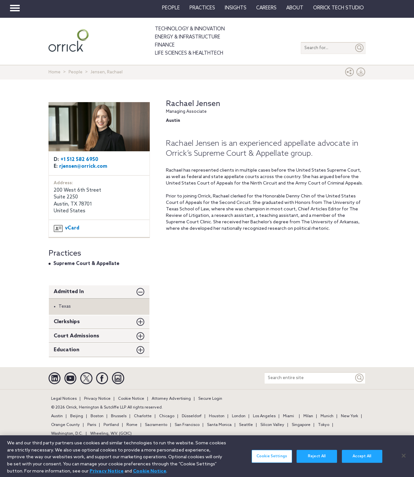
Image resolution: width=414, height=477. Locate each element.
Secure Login (210, 399)
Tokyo (323, 425)
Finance (165, 45)
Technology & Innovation (190, 29)
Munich (327, 416)
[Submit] (359, 48)
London (238, 416)
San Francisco (187, 425)
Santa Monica (219, 425)
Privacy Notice (97, 399)
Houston (216, 416)
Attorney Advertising (171, 399)
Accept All (362, 460)
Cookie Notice (131, 399)
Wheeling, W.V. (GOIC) (111, 433)
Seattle (246, 425)
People (171, 8)
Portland (111, 425)
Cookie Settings (271, 460)
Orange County (65, 425)
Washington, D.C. (67, 433)
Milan (308, 416)
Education (66, 350)
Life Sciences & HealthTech (189, 53)
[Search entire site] (309, 378)
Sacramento (156, 425)
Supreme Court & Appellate (86, 264)
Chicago (166, 416)
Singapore (301, 425)
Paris (91, 425)
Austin (57, 416)
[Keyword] (359, 378)
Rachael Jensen (193, 104)
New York (349, 416)
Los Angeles (264, 416)
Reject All (317, 460)
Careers (266, 8)
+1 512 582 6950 (79, 160)
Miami (288, 416)
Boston (97, 416)
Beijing (76, 416)
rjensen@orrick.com (83, 166)
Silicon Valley (272, 425)
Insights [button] (235, 8)
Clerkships (67, 322)
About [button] (294, 8)
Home (54, 72)
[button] (349, 73)
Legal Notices (64, 399)
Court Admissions (76, 336)
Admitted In (69, 292)
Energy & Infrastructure (187, 37)
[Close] (404, 459)
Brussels (118, 416)
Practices (202, 8)
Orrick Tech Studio (338, 8)
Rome (131, 425)
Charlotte (143, 416)
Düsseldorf (192, 416)
